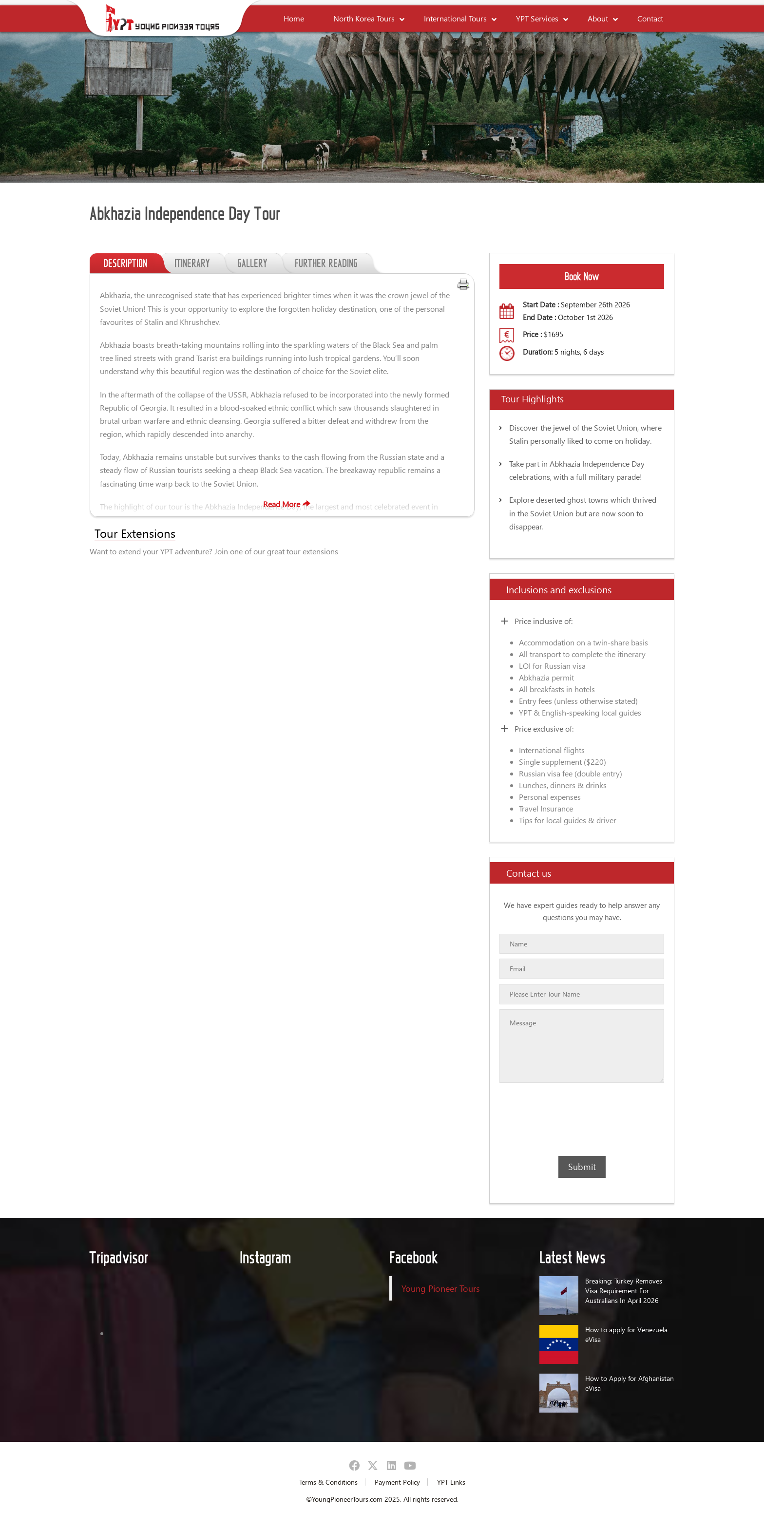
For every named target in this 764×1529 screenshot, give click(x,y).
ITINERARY (199, 263)
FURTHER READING (333, 263)
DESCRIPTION (132, 263)
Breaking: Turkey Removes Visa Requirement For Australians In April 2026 (623, 1290)
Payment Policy (397, 1482)
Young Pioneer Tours (440, 1288)
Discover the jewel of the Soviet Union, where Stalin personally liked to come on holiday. (585, 434)
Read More (288, 504)
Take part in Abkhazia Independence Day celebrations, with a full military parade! (577, 470)
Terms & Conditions (328, 1482)
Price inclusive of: (544, 621)
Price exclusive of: (544, 728)
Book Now (582, 276)
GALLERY (259, 263)
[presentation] (555, 1119)
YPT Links (451, 1482)
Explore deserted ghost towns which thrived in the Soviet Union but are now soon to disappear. (582, 512)
